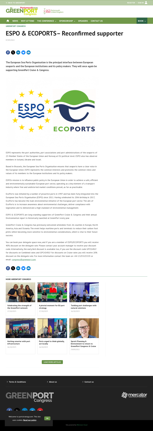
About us (53, 382)
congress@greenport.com (24, 259)
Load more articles (52, 362)
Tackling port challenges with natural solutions (83, 306)
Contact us (89, 382)
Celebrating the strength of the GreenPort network (19, 306)
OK (47, 418)
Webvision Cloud (82, 425)
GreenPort (16, 3)
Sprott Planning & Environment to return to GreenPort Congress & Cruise (83, 343)
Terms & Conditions (17, 382)
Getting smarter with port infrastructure (18, 342)
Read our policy (29, 420)
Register (131, 3)
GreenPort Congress (16, 26)
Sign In (141, 3)
